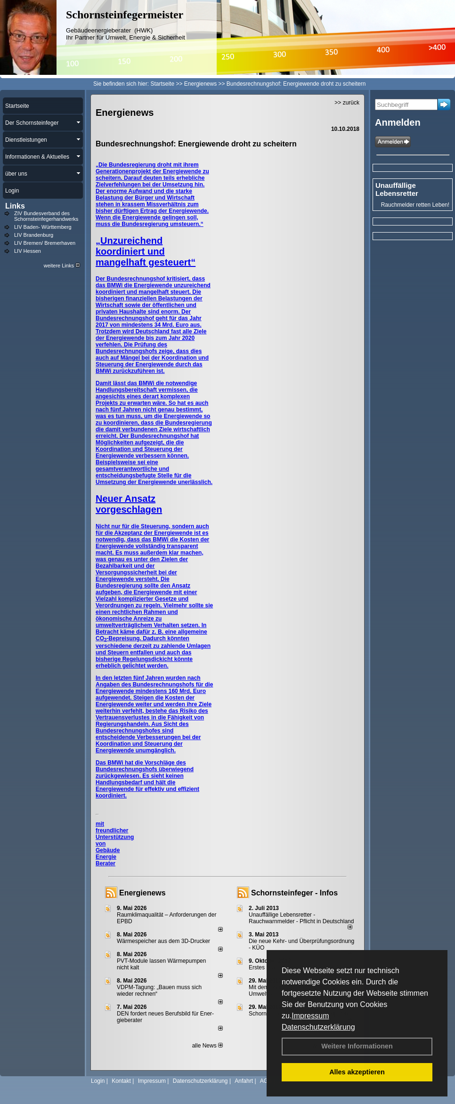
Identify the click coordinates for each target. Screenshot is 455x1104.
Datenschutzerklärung (318, 1027)
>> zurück (346, 102)
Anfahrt (244, 1081)
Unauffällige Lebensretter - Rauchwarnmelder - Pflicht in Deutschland (301, 918)
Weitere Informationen (357, 1046)
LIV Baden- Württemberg (43, 227)
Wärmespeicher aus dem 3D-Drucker (163, 941)
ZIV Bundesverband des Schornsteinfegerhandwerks (46, 216)
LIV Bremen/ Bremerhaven (44, 243)
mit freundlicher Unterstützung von (115, 834)
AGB (266, 1081)
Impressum (310, 1016)
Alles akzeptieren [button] (357, 1072)
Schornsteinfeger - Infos (294, 893)
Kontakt (121, 1081)
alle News (207, 1045)
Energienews (142, 893)
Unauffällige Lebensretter (396, 189)
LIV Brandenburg (33, 235)
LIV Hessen (27, 251)
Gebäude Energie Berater (108, 857)
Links (15, 206)
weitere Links (62, 265)
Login (98, 1081)
